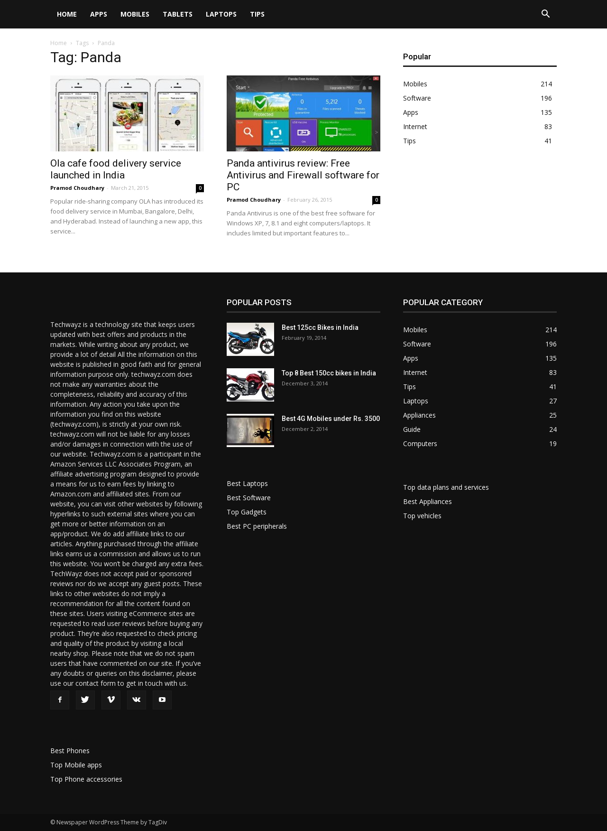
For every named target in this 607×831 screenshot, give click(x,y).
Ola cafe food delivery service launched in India (115, 169)
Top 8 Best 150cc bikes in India (329, 373)
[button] (545, 14)
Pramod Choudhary (77, 187)
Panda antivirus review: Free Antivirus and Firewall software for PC (303, 175)
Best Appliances (427, 501)
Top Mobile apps (76, 764)
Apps (98, 14)
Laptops (221, 14)
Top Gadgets (247, 511)
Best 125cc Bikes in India (320, 327)
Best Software (249, 497)
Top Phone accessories (86, 779)
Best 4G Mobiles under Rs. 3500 (331, 418)
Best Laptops (247, 483)
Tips (257, 14)
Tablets (178, 14)
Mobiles (134, 14)
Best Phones (70, 750)
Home (67, 14)
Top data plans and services (446, 487)
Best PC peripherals (257, 526)
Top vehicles (422, 515)
